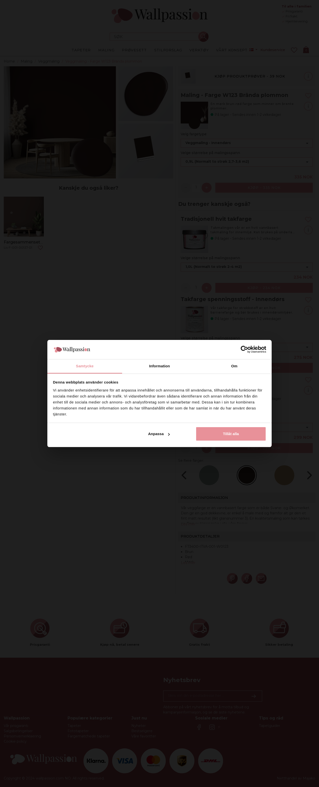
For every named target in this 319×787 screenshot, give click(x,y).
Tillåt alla (231, 434)
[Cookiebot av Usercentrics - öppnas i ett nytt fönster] (244, 349)
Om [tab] (234, 366)
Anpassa (159, 434)
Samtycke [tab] (85, 366)
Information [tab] (159, 366)
